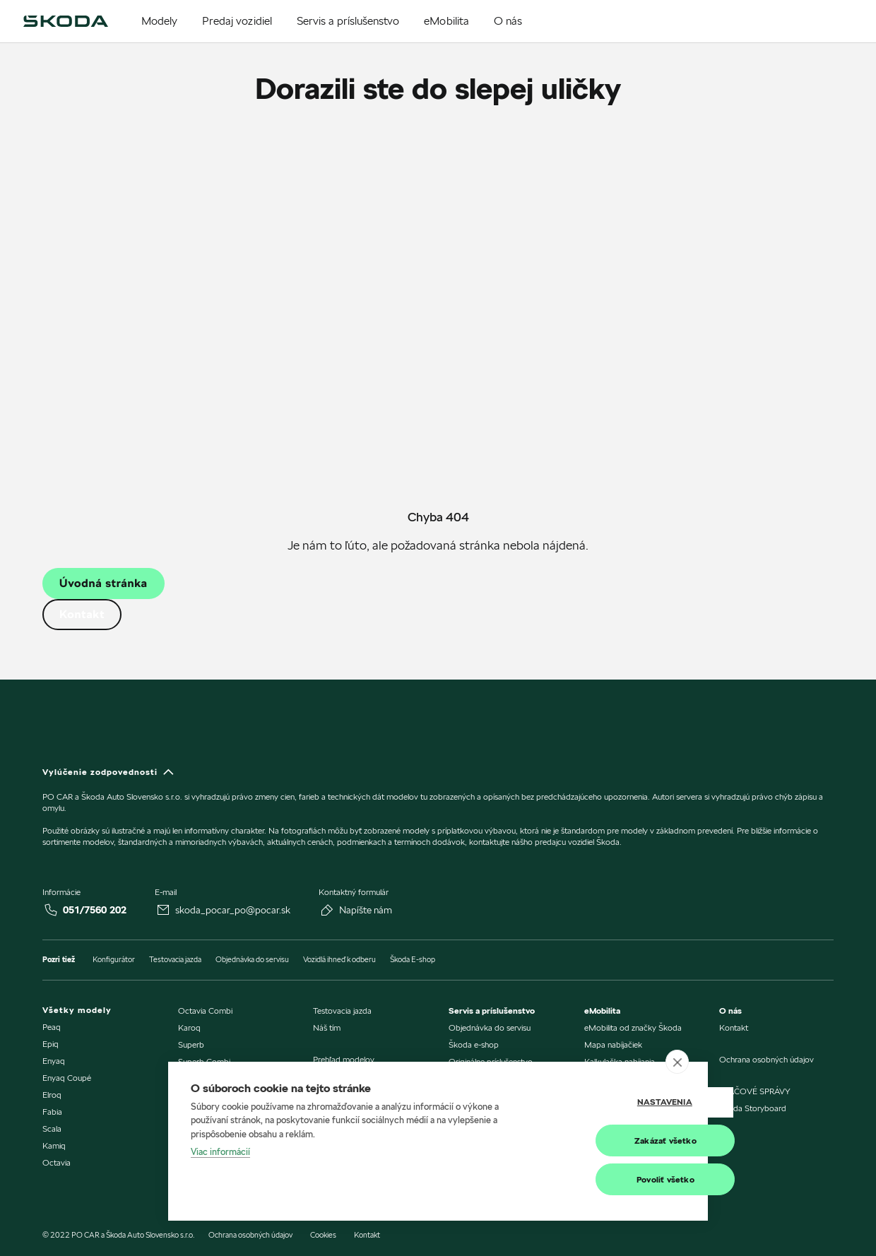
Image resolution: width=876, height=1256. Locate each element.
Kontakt (82, 614)
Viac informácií (220, 1152)
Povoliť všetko (615, 1179)
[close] (677, 1062)
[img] (66, 21)
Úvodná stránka (103, 583)
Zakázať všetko (615, 1140)
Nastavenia (614, 1102)
